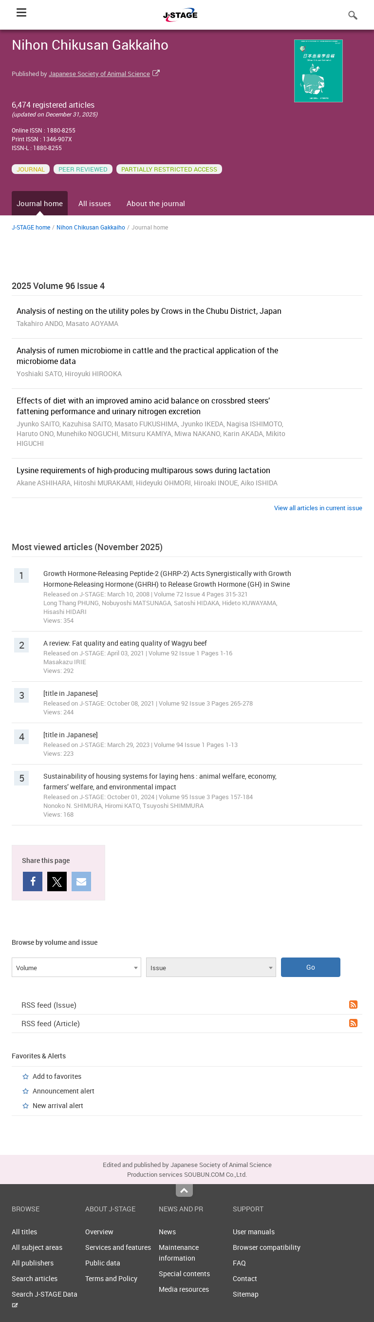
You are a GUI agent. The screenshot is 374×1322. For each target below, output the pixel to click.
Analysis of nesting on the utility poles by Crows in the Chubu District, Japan (149, 311)
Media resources (184, 1289)
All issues (94, 203)
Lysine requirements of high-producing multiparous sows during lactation (143, 470)
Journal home (40, 203)
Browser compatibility (266, 1247)
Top (184, 1190)
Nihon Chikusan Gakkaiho (90, 227)
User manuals (254, 1231)
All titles (24, 1231)
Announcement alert (63, 1090)
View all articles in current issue (318, 507)
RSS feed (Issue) (189, 1005)
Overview (99, 1231)
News (167, 1231)
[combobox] (76, 967)
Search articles (34, 1278)
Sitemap (246, 1294)
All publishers (33, 1262)
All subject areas (37, 1247)
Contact (245, 1278)
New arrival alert (58, 1105)
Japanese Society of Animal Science (99, 73)
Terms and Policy (111, 1278)
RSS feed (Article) (189, 1023)
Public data (102, 1262)
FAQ (239, 1262)
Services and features (118, 1247)
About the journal (156, 203)
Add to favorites (57, 1076)
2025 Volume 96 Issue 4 (58, 285)
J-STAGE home (31, 227)
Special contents (184, 1273)
